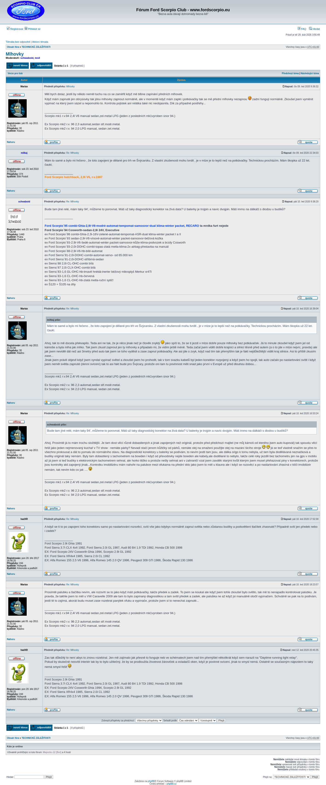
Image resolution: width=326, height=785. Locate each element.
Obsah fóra (13, 47)
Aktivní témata (40, 41)
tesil (37, 58)
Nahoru (11, 142)
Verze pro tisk (15, 73)
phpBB (151, 781)
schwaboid (27, 58)
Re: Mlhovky (72, 153)
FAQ (302, 29)
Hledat (314, 29)
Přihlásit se (32, 29)
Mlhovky (15, 54)
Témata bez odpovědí (18, 41)
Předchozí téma (290, 73)
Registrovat (15, 29)
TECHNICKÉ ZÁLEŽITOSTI (36, 47)
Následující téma (310, 73)
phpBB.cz (171, 783)
